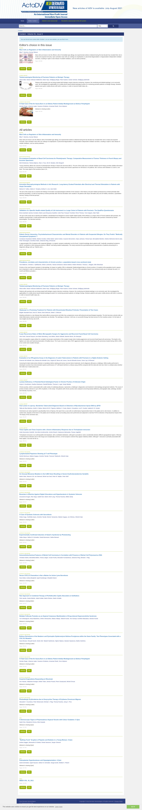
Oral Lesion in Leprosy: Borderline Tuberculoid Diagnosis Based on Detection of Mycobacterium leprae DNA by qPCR (59, 405)
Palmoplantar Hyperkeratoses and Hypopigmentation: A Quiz (40, 760)
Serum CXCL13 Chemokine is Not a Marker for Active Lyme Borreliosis (43, 575)
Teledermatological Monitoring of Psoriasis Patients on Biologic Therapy (44, 77)
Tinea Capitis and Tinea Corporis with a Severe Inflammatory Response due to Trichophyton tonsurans (54, 429)
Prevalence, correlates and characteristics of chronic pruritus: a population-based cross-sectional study (55, 262)
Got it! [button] (133, 806)
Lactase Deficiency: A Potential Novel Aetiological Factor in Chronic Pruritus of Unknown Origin (52, 382)
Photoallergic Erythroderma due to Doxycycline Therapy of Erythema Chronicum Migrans (50, 699)
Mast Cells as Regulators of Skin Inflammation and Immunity (40, 50)
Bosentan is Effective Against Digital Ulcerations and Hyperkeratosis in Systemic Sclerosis (50, 494)
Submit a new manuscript (49, 21)
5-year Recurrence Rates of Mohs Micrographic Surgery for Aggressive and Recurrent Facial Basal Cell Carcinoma (58, 334)
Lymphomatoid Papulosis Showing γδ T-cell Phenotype (38, 453)
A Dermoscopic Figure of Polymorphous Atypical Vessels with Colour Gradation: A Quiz (49, 719)
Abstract (22, 68)
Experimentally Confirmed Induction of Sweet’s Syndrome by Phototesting (45, 535)
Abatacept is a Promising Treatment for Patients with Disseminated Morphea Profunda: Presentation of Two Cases (58, 310)
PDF (29, 68)
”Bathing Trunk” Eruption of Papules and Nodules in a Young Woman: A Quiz (45, 740)
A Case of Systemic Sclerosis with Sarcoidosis (35, 514)
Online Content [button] (33, 21)
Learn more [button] (58, 806)
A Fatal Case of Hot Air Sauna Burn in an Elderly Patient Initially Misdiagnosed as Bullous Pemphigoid (54, 104)
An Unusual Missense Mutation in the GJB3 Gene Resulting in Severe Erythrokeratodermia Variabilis (54, 474)
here (67, 39)
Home (22, 21)
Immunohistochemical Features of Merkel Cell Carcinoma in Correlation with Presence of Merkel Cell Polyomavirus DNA (60, 555)
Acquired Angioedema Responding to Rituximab (36, 679)
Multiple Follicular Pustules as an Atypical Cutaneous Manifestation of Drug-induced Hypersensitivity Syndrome (58, 616)
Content (20, 30)
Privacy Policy (119, 801)
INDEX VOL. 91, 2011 (26, 780)
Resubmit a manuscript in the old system (73, 21)
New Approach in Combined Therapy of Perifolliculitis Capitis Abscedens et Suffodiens (49, 596)
